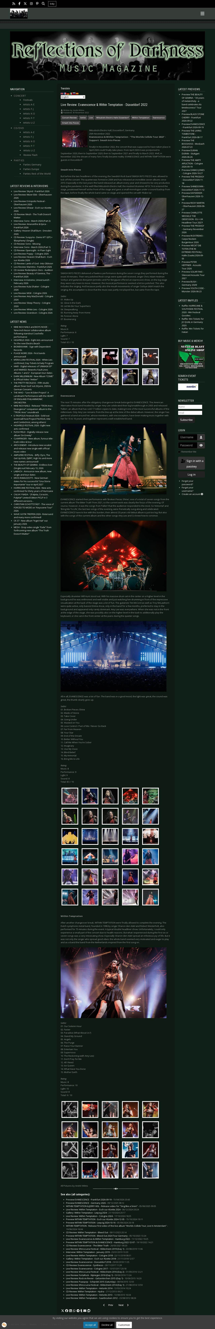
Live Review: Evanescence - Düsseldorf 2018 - (97, 1262)
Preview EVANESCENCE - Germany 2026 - (95, 1202)
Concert (20, 95)
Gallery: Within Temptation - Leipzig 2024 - (95, 1212)
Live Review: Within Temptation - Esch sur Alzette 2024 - (102, 1209)
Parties (19, 160)
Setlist (83, 117)
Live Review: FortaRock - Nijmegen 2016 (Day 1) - (98, 1275)
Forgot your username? (187, 489)
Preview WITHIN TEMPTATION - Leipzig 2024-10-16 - (100, 1222)
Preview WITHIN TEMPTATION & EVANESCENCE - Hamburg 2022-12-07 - (109, 1242)
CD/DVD (19, 128)
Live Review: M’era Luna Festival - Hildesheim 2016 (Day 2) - (104, 1271)
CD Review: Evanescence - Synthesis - (94, 1265)
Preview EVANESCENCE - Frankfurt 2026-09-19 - (98, 1199)
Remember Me (188, 451)
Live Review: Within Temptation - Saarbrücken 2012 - (101, 1298)
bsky (52, 3)
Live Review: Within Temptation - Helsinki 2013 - (98, 1294)
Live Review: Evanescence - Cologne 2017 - (96, 1268)
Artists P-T (29, 118)
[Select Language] (73, 97)
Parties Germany (32, 164)
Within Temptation (140, 117)
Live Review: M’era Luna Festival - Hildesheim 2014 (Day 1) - (104, 1284)
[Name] (190, 407)
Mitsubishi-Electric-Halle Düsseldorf (112, 117)
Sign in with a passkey (191, 463)
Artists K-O (29, 113)
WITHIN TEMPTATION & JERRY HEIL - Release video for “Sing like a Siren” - (111, 1206)
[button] (62, 1310)
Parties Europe (31, 169)
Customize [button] (124, 1324)
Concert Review (69, 117)
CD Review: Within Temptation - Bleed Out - (96, 1232)
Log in (192, 474)
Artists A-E (28, 104)
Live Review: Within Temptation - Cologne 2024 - (98, 1216)
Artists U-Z (29, 122)
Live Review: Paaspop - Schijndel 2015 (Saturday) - (100, 1281)
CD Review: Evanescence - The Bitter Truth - (96, 1245)
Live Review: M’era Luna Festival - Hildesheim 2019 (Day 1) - (104, 1248)
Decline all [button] (107, 1324)
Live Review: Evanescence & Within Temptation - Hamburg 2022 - (107, 1238)
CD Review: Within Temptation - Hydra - (94, 1291)
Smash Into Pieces (70, 123)
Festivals (28, 100)
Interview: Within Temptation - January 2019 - (97, 1252)
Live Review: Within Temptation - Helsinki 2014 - (98, 1288)
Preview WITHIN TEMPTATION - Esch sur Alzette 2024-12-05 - (104, 1219)
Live (91, 117)
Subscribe (186, 420)
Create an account (192, 494)
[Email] (190, 413)
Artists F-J (28, 109)
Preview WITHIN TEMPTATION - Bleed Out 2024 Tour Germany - (106, 1235)
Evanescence (159, 117)
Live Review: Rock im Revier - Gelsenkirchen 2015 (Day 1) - (103, 1278)
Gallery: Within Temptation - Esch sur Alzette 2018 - (100, 1258)
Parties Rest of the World (37, 173)
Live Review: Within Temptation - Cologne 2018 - (98, 1255)
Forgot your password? (187, 482)
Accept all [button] (90, 1324)
